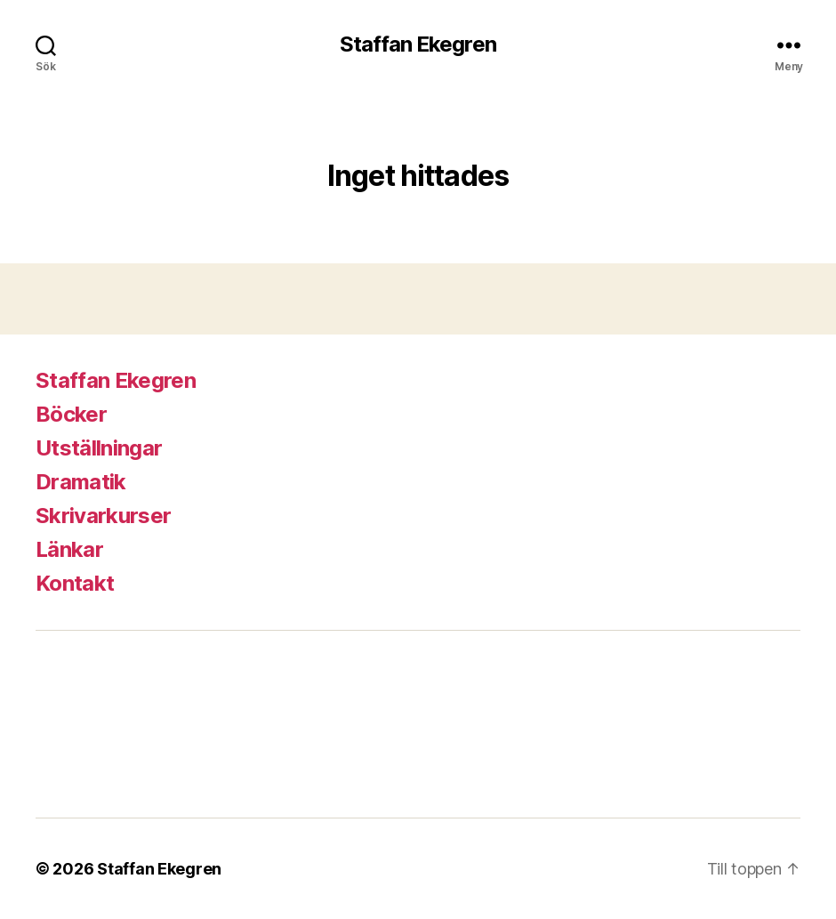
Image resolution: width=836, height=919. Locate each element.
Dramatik (81, 482)
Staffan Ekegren (417, 44)
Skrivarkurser (103, 515)
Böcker (71, 414)
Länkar (69, 549)
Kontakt (75, 583)
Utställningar (99, 448)
